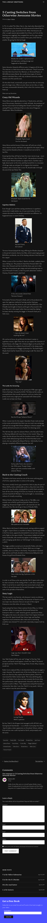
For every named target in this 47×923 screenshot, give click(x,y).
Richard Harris (24, 746)
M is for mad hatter (9, 885)
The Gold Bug (39, 761)
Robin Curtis (33, 746)
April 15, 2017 (41, 874)
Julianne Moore (6, 743)
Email (4, 831)
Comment (5, 804)
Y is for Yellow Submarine (12, 874)
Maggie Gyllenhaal (32, 743)
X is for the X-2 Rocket (10, 879)
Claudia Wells (13, 740)
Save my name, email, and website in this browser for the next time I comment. (21, 846)
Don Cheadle (21, 740)
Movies (13, 19)
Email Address (7, 910)
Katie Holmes (15, 743)
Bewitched (5, 740)
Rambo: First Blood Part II (11, 761)
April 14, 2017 (41, 879)
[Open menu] (44, 2)
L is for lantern (7, 890)
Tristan (9, 780)
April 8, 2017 (42, 884)
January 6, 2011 (11, 778)
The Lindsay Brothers (12, 2)
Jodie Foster (37, 740)
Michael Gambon (7, 746)
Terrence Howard (7, 749)
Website (4, 839)
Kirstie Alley (23, 743)
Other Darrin (16, 746)
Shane (9, 19)
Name (4, 824)
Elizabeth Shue (29, 740)
